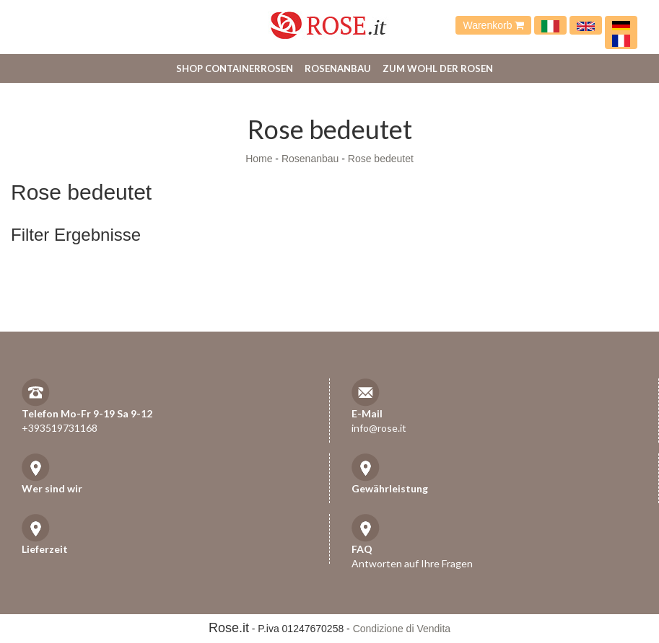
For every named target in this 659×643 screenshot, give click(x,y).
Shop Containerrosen (234, 68)
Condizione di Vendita (401, 628)
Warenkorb (493, 25)
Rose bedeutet (381, 158)
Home (258, 158)
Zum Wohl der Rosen (438, 68)
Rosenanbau (338, 68)
